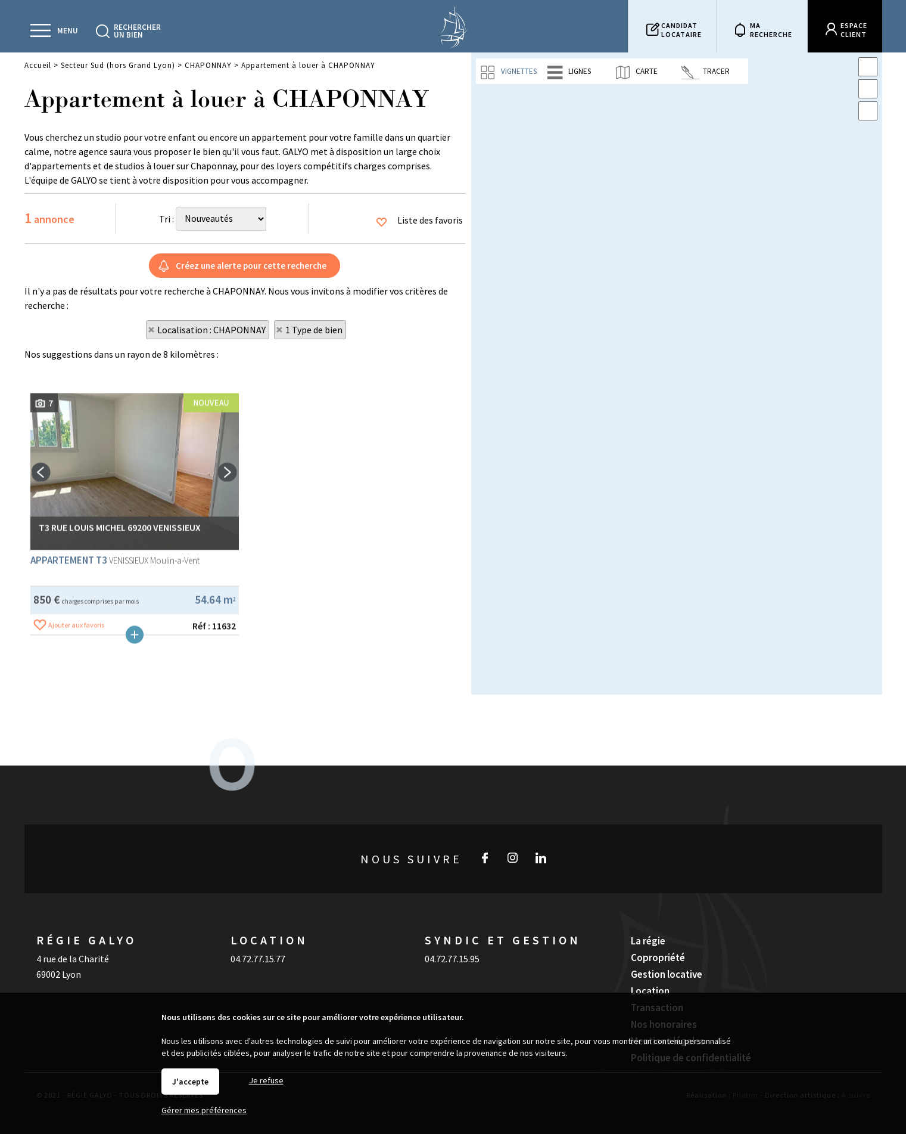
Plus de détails (135, 778)
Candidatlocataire (681, 30)
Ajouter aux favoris (76, 768)
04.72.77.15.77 (258, 930)
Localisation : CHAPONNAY (211, 330)
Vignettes (508, 72)
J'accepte (190, 1081)
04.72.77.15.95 (452, 930)
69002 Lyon (58, 946)
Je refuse (266, 1080)
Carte (636, 72)
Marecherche (771, 30)
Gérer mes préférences (204, 1110)
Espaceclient (853, 30)
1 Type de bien (314, 330)
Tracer (705, 72)
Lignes (569, 72)
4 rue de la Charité (72, 930)
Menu (67, 31)
